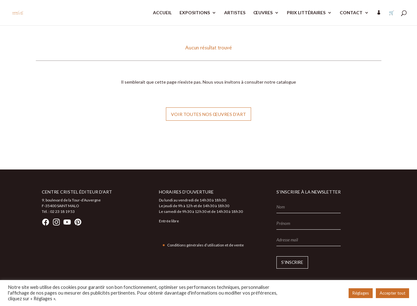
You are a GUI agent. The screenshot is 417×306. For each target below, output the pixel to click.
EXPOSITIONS (195, 12)
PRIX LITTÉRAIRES (306, 12)
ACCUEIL (162, 12)
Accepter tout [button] (392, 293)
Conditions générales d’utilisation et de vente (205, 245)
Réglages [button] (360, 293)
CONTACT (351, 12)
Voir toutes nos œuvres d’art (208, 114)
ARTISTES (234, 12)
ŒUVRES (263, 12)
